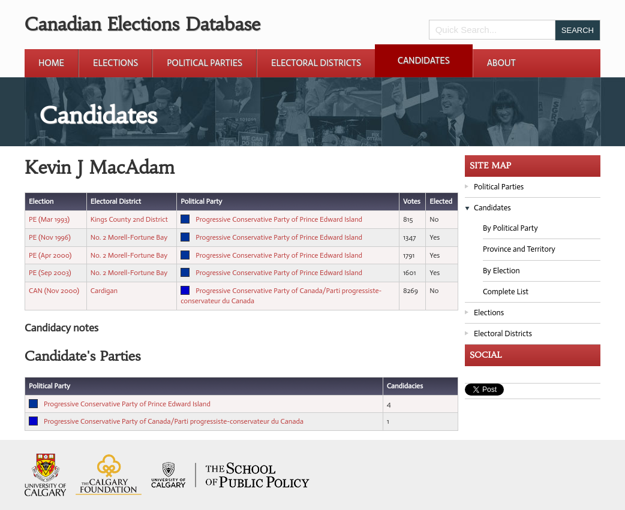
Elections (115, 63)
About (501, 63)
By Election (501, 270)
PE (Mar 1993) (49, 219)
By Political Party (510, 228)
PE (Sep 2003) (50, 272)
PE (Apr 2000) (50, 255)
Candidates (424, 60)
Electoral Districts (316, 63)
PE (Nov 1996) (50, 237)
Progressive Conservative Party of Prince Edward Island (279, 219)
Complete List (505, 291)
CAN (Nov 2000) (54, 290)
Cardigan (104, 290)
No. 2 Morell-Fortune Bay (129, 237)
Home (51, 63)
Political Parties (204, 63)
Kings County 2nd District (129, 219)
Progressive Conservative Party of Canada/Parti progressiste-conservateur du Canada (174, 421)
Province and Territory (519, 249)
